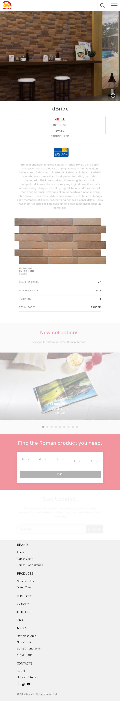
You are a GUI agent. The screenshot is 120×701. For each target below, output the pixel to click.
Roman (21, 552)
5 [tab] (60, 427)
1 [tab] (43, 427)
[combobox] (26, 459)
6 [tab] (64, 427)
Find (60, 474)
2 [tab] (47, 427)
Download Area (26, 635)
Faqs (20, 619)
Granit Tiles (24, 587)
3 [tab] (52, 427)
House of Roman (27, 677)
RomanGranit (25, 558)
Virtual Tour (24, 654)
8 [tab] (73, 427)
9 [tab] (77, 427)
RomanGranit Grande (30, 565)
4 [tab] (56, 427)
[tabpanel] (60, 386)
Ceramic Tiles (25, 581)
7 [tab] (69, 427)
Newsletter (24, 642)
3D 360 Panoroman (29, 648)
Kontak (21, 671)
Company (23, 603)
